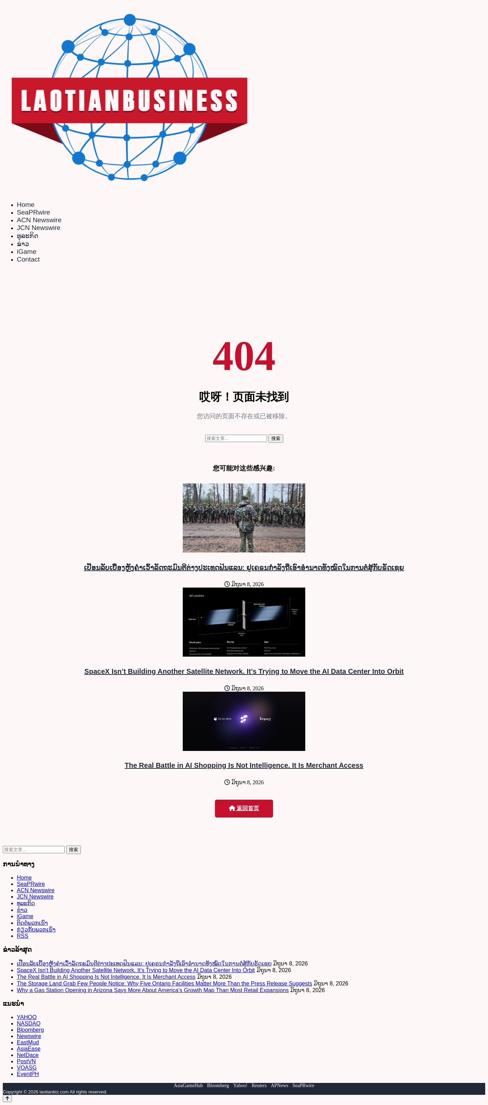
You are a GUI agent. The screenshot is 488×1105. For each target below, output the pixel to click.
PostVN (26, 1061)
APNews (279, 1085)
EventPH (28, 1074)
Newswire (29, 1036)
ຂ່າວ (23, 244)
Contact (28, 259)
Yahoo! (240, 1085)
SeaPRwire (33, 212)
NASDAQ (29, 1023)
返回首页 (244, 808)
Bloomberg (30, 1030)
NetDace (28, 1055)
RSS (22, 936)
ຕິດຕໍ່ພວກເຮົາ (32, 923)
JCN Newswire (39, 227)
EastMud (28, 1042)
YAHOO (27, 1017)
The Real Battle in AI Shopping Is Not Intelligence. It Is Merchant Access (244, 765)
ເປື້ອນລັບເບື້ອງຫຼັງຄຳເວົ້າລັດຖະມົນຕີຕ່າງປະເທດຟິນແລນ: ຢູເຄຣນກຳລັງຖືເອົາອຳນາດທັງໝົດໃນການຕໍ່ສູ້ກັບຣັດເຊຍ (244, 567)
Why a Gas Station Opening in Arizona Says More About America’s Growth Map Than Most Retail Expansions (153, 990)
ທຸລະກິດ (28, 235)
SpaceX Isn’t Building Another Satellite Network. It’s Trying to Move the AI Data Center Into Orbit (244, 671)
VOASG (27, 1068)
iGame (26, 251)
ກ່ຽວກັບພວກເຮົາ (36, 930)
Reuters (259, 1085)
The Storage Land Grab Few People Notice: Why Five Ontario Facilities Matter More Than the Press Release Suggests (164, 984)
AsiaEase (29, 1049)
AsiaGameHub (188, 1085)
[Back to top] (7, 1098)
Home (26, 204)
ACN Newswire (39, 220)
